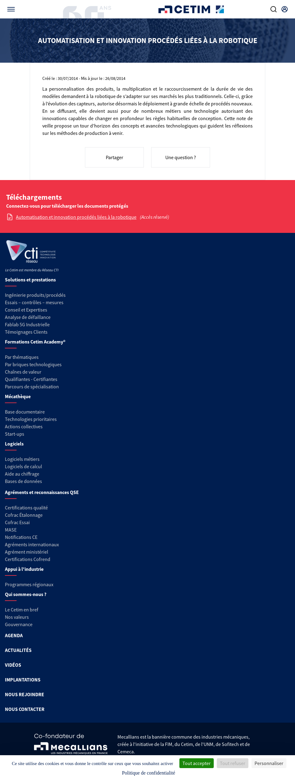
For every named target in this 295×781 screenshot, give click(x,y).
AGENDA (14, 635)
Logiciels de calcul (23, 466)
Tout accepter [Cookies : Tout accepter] (196, 763)
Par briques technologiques (33, 364)
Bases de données (23, 481)
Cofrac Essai (17, 522)
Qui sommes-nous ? (25, 594)
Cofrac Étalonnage (24, 515)
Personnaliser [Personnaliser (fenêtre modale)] (269, 763)
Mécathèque (18, 396)
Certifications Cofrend (27, 559)
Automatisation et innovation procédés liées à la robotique (76, 217)
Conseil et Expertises (26, 310)
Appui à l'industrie (24, 569)
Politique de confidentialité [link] (148, 772)
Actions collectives (24, 426)
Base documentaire (25, 412)
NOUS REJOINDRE (24, 694)
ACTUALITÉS (18, 650)
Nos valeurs (17, 617)
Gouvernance (19, 624)
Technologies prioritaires (31, 419)
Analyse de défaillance (28, 317)
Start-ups (14, 434)
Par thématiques (22, 357)
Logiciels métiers (22, 459)
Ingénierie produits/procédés (35, 295)
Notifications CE (21, 537)
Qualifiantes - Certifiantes (31, 379)
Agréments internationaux (32, 544)
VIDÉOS (13, 665)
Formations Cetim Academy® (35, 342)
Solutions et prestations (30, 280)
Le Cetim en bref (21, 609)
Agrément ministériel (26, 552)
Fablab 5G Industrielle (27, 324)
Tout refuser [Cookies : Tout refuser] (232, 763)
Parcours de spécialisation (32, 386)
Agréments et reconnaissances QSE (42, 492)
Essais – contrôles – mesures (34, 302)
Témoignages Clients (26, 332)
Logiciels (14, 444)
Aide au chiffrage (22, 474)
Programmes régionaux (29, 584)
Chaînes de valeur (23, 372)
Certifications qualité (26, 507)
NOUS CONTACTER (24, 709)
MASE (11, 530)
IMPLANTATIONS (22, 680)
